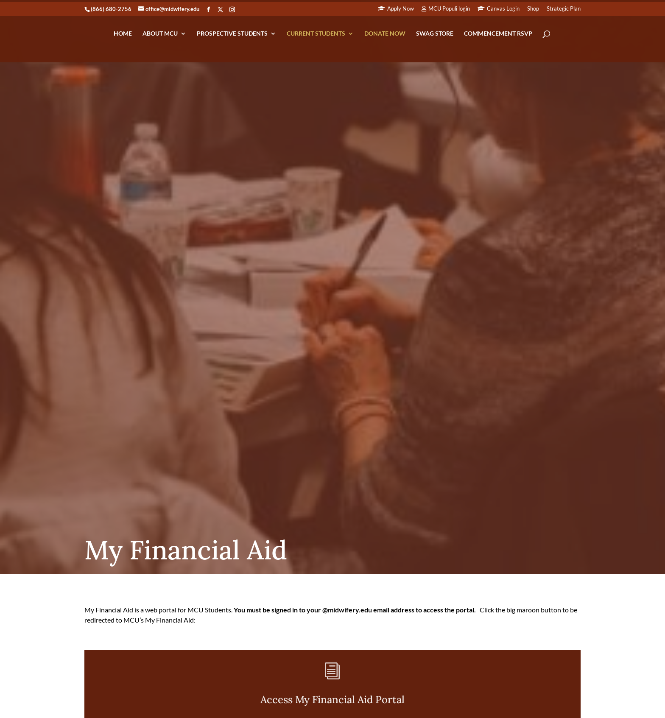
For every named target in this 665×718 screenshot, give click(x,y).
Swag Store (434, 34)
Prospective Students (232, 34)
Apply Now (400, 9)
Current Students (316, 34)
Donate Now (384, 34)
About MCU (160, 34)
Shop (533, 9)
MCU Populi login (449, 9)
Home (123, 34)
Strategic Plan (564, 9)
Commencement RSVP (498, 34)
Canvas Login (503, 9)
